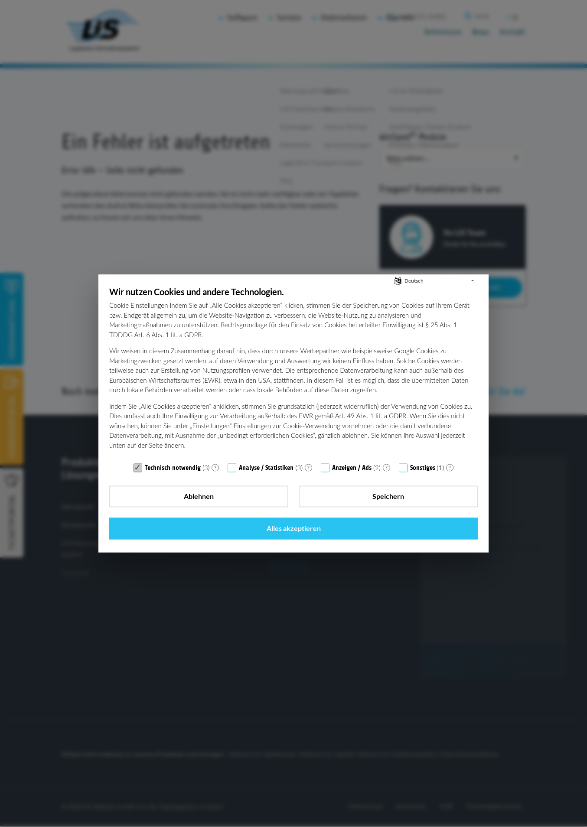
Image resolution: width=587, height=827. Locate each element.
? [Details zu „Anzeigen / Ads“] (386, 483)
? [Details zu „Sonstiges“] (450, 483)
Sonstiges (422, 484)
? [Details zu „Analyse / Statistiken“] (308, 483)
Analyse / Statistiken (266, 484)
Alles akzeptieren (420, 512)
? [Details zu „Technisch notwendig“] (215, 483)
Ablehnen (167, 512)
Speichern (293, 512)
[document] (293, 388)
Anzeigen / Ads (352, 484)
